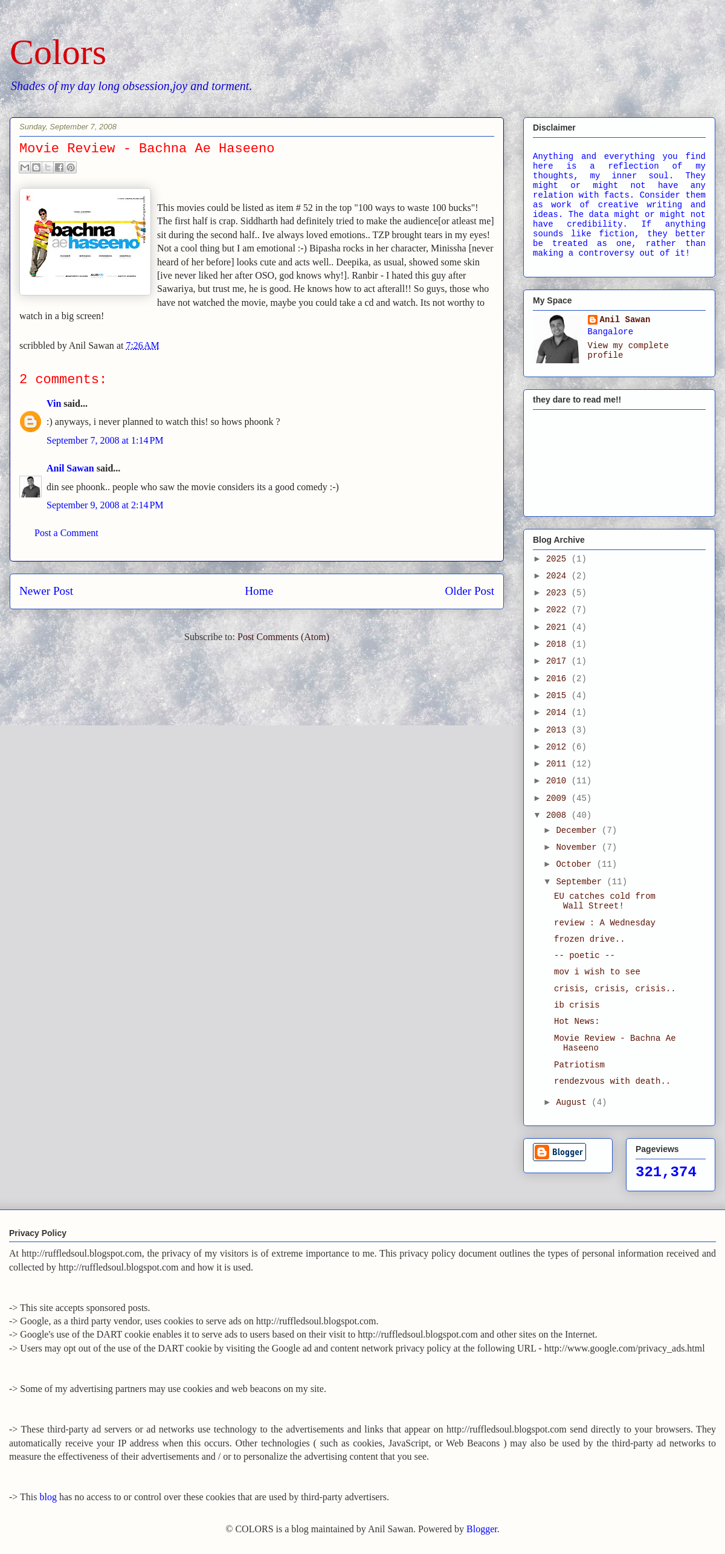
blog (48, 1497)
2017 (559, 661)
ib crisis (577, 1005)
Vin (54, 403)
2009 (559, 798)
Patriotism (579, 1065)
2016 (559, 679)
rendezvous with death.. (612, 1081)
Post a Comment (66, 533)
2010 (559, 781)
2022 (559, 610)
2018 (559, 644)
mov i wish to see (597, 972)
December (579, 830)
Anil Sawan (70, 468)
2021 (559, 627)
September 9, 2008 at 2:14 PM (105, 505)
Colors (58, 52)
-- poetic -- (584, 955)
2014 (559, 712)
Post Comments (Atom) (283, 637)
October (576, 864)
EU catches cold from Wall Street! (605, 901)
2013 (559, 730)
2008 (559, 815)
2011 (559, 764)
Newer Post (46, 590)
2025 (559, 559)
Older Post (469, 590)
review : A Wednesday (605, 923)
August (573, 1102)
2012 (559, 747)
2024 (559, 576)
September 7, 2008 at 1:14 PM (105, 440)
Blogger (481, 1529)
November (579, 847)
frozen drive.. (589, 939)
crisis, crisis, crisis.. (615, 989)
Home (259, 590)
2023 (559, 593)
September (581, 882)
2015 (559, 696)
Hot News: (577, 1021)
